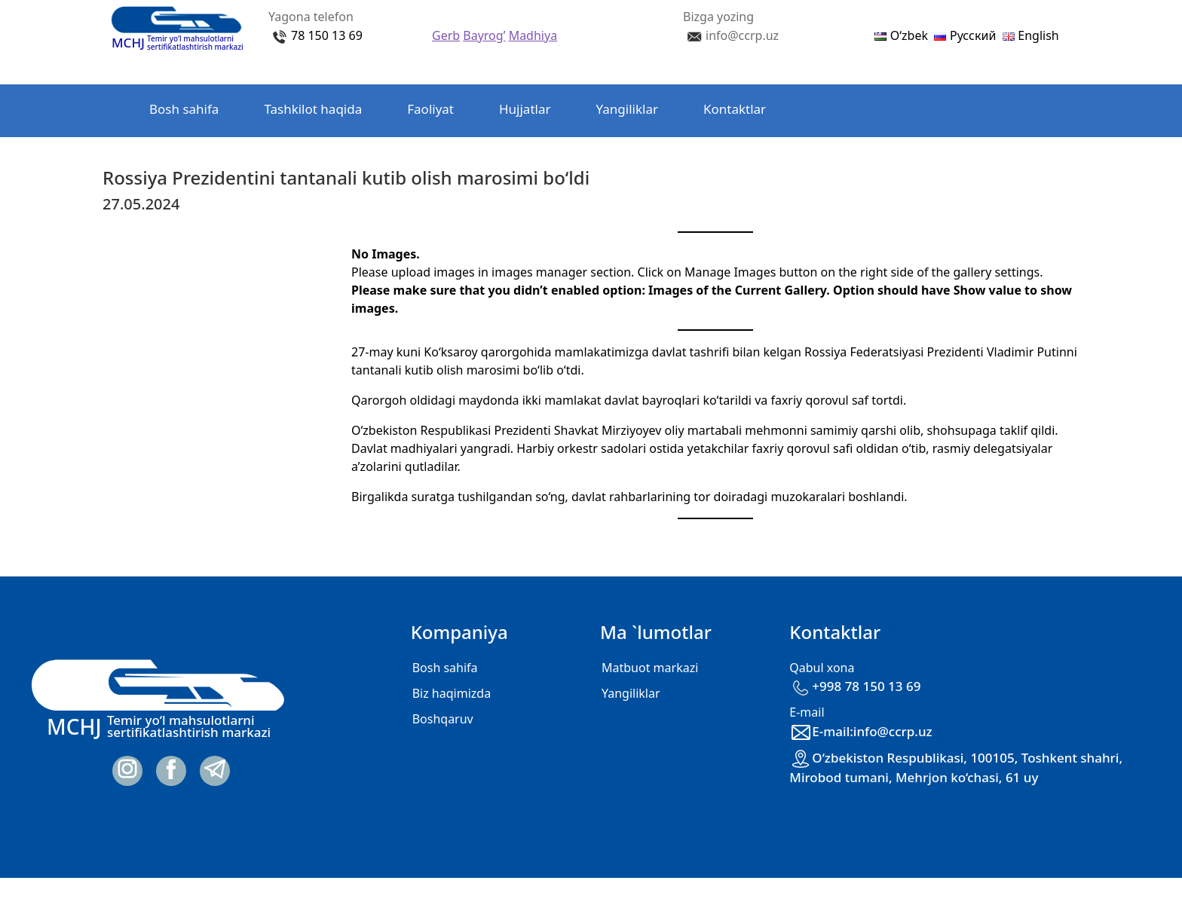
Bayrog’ (484, 35)
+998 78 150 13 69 (854, 686)
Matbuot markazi (650, 667)
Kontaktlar (734, 109)
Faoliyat (430, 109)
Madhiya (533, 35)
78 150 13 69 (327, 35)
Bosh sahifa (184, 109)
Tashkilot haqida (313, 109)
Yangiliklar (627, 109)
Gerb (446, 35)
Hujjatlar (525, 109)
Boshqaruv (442, 719)
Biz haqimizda (451, 693)
